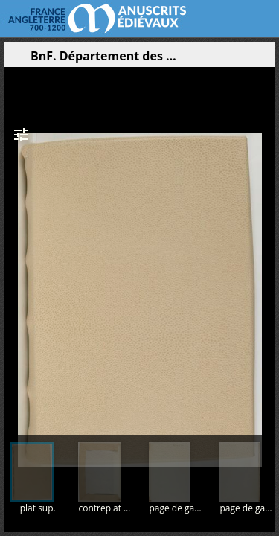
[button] (192, 59)
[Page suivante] (264, 245)
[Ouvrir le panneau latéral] (15, 59)
